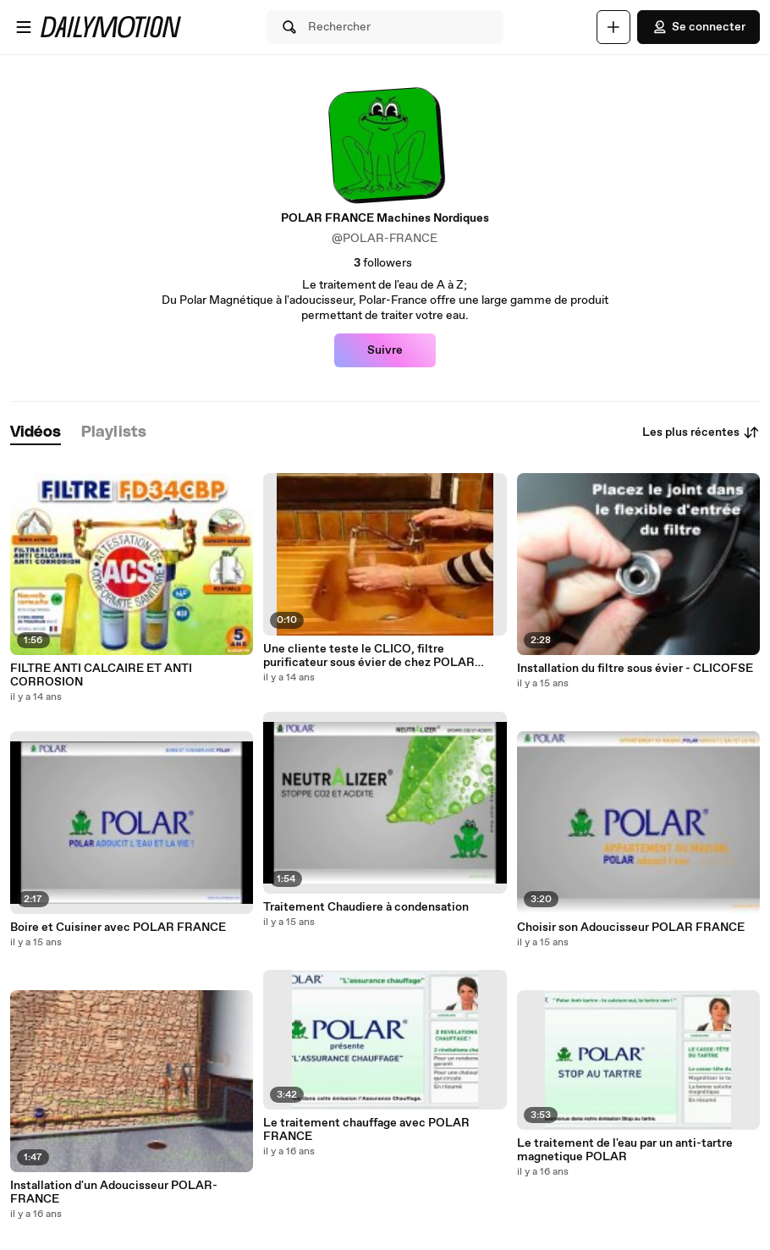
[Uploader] (613, 27)
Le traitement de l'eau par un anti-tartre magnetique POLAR (625, 1150)
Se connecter (698, 27)
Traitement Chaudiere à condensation (366, 907)
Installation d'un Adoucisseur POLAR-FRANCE (113, 1192)
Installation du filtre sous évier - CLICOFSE (635, 668)
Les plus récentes (701, 432)
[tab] (35, 432)
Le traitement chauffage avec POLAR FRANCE (366, 1129)
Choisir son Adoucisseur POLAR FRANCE (631, 927)
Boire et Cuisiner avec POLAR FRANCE (118, 927)
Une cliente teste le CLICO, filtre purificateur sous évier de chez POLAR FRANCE (369, 655)
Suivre (385, 350)
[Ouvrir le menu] (23, 27)
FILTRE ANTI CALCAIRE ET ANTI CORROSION (101, 675)
